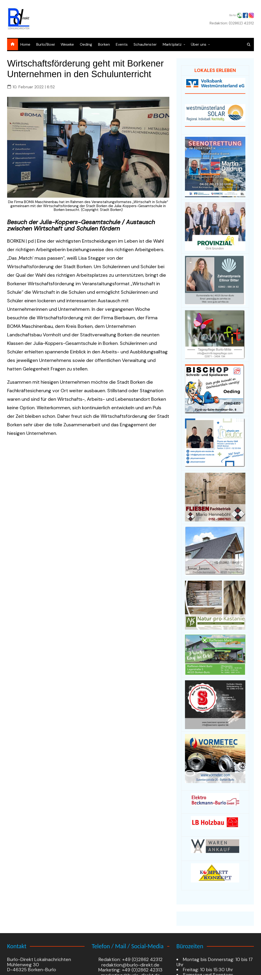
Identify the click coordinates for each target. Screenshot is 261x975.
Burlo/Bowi (45, 44)
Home (25, 44)
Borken (104, 44)
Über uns (198, 44)
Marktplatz (172, 44)
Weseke (67, 44)
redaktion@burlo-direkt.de (130, 965)
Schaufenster (145, 44)
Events (122, 44)
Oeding (86, 44)
